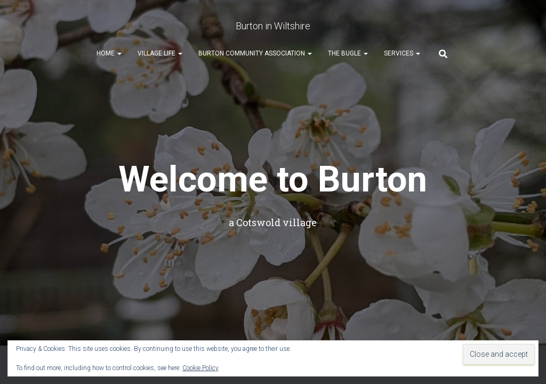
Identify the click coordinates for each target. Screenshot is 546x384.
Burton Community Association (255, 54)
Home (109, 54)
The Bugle (348, 54)
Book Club (217, 228)
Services (402, 54)
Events (164, 229)
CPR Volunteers (107, 229)
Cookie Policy (200, 368)
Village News (339, 229)
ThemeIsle (506, 256)
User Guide (397, 229)
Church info (278, 229)
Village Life (160, 54)
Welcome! (46, 229)
